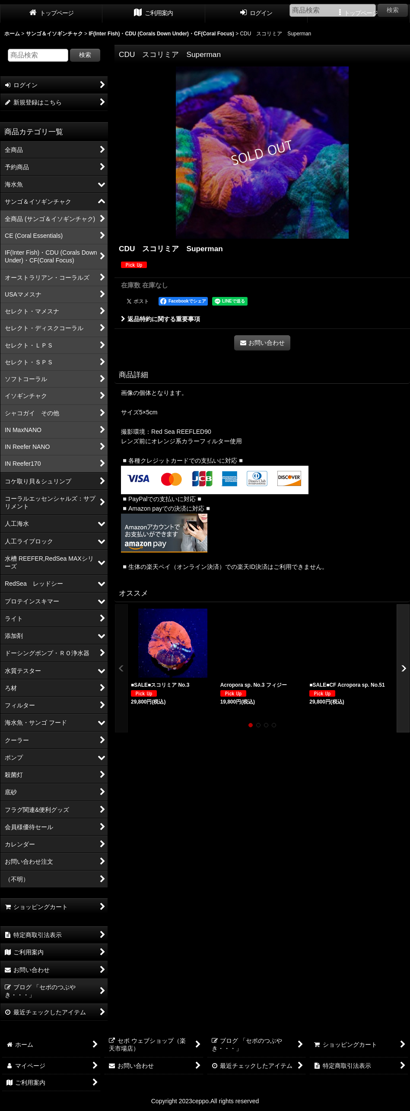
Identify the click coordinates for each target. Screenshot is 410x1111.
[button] (121, 668)
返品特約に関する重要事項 (160, 319)
